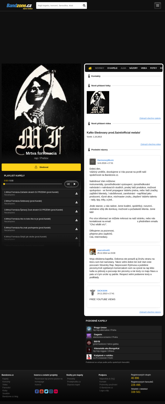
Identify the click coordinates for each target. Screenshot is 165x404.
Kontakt (103, 382)
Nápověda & (107, 379)
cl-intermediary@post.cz (124, 221)
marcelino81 (103, 250)
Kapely (5, 379)
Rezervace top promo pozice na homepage (49, 380)
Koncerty (6, 382)
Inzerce (38, 385)
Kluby (4, 390)
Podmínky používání (108, 385)
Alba (123, 68)
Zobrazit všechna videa (151, 144)
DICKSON (102, 290)
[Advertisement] (82, 36)
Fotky (153, 68)
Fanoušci (6, 387)
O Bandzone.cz (106, 387)
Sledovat (41, 167)
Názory (133, 68)
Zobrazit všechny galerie (150, 118)
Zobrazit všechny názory (150, 312)
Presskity (71, 379)
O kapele (112, 68)
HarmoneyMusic (105, 160)
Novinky (99, 68)
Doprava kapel (73, 385)
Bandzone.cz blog (10, 396)
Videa (144, 68)
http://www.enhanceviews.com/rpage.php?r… (113, 302)
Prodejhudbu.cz (74, 382)
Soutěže (6, 393)
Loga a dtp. (104, 390)
